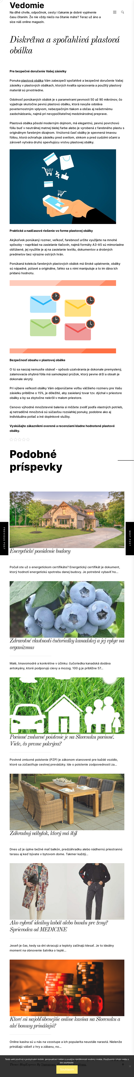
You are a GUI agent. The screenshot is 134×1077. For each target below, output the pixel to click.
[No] (130, 1066)
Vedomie (27, 5)
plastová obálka (32, 80)
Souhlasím (67, 1069)
